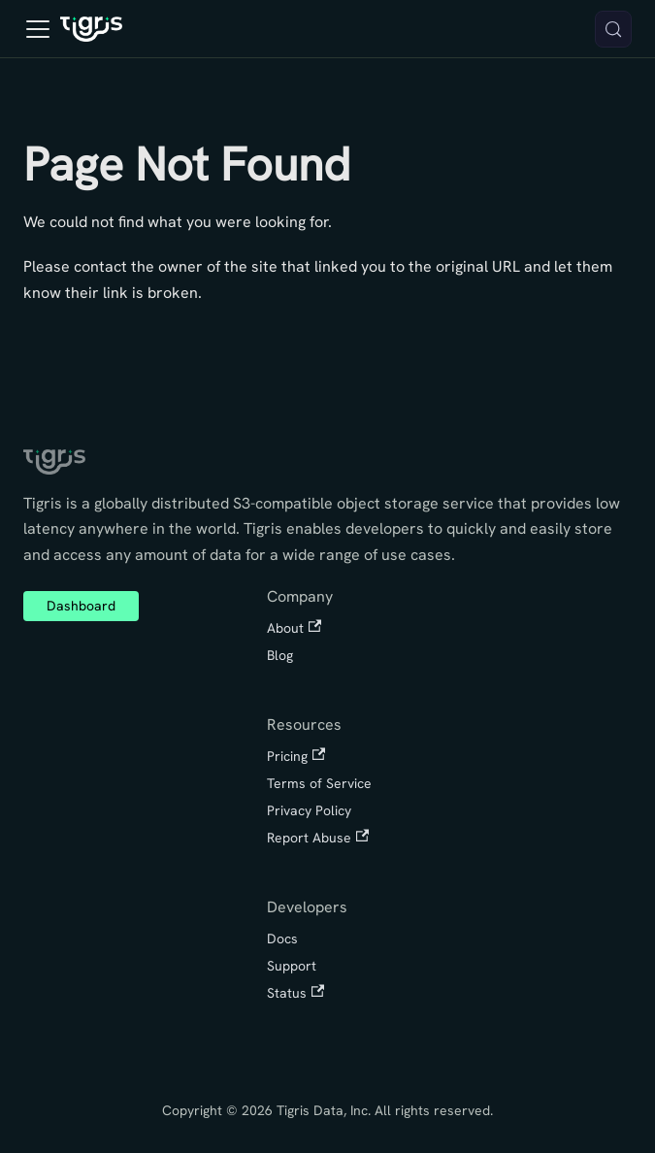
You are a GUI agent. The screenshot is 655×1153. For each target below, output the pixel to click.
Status (295, 993)
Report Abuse (318, 837)
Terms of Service (319, 783)
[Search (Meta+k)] (613, 29)
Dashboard (81, 605)
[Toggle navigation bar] (37, 29)
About (294, 628)
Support (291, 965)
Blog (280, 655)
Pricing (296, 756)
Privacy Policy (309, 810)
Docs (282, 938)
